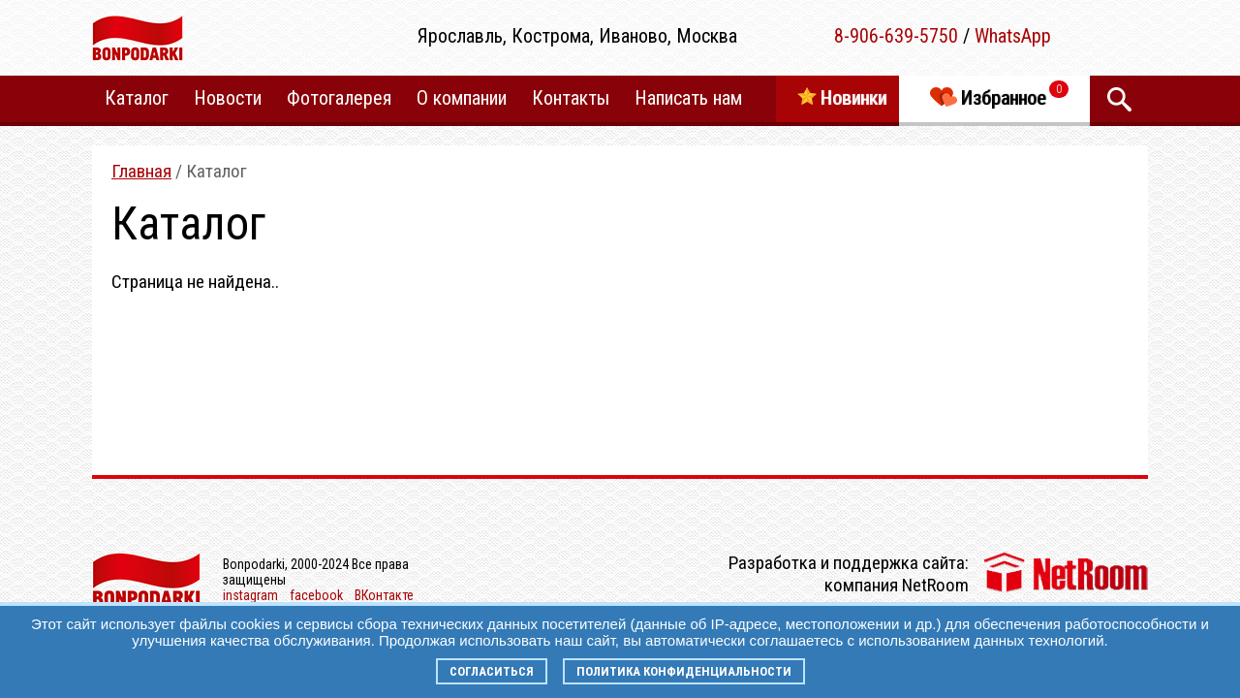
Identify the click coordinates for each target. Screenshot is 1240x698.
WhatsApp (1013, 36)
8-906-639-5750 (896, 36)
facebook (316, 595)
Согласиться (492, 671)
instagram (250, 595)
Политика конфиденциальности (683, 671)
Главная (141, 171)
